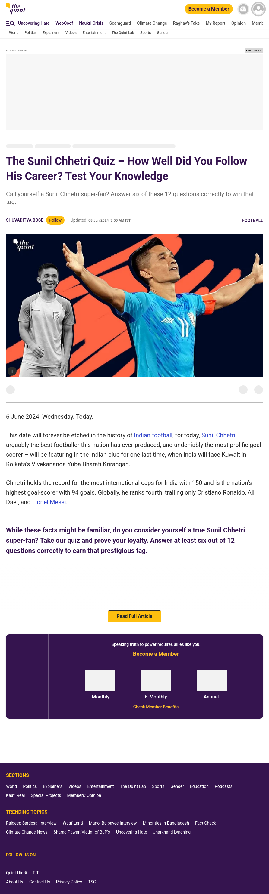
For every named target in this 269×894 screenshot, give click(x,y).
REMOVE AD (254, 50)
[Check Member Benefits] (156, 707)
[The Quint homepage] (16, 14)
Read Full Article (134, 616)
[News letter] (243, 9)
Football (252, 220)
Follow (55, 220)
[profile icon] (258, 9)
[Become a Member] (209, 9)
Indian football (153, 435)
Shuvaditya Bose (24, 220)
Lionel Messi (49, 502)
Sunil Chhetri (218, 435)
